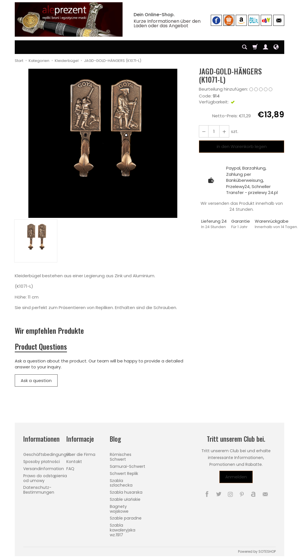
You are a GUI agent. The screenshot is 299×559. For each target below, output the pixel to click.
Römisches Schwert (120, 457)
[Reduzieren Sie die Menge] (224, 131)
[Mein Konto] (265, 47)
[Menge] (214, 131)
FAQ (70, 469)
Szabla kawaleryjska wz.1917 (122, 530)
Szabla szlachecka (121, 482)
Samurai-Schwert (127, 466)
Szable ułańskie (125, 499)
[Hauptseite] (69, 19)
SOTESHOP (267, 551)
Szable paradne (126, 518)
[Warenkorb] (255, 47)
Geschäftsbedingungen (47, 454)
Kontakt (74, 461)
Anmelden (236, 477)
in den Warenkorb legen (242, 146)
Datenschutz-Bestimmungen (38, 490)
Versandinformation (43, 469)
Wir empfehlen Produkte (49, 330)
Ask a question (36, 380)
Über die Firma (80, 454)
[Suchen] (244, 47)
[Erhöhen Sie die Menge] (204, 131)
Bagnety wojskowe (119, 509)
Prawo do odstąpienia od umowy (45, 478)
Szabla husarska (126, 492)
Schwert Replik (124, 473)
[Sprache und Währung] (276, 47)
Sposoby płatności (41, 461)
